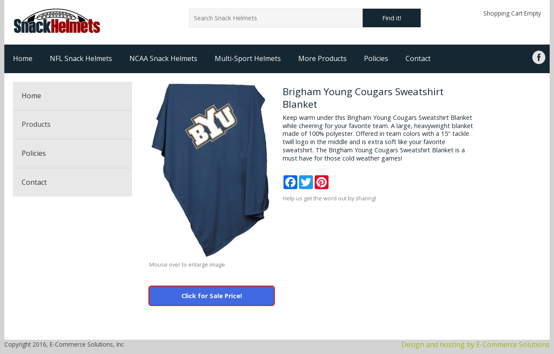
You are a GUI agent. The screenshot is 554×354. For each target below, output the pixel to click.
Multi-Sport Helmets (248, 58)
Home (22, 58)
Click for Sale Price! (211, 296)
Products (36, 124)
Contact (418, 58)
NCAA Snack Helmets (163, 58)
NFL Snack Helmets (81, 58)
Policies (376, 58)
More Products (322, 58)
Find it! (391, 18)
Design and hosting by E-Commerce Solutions (475, 344)
